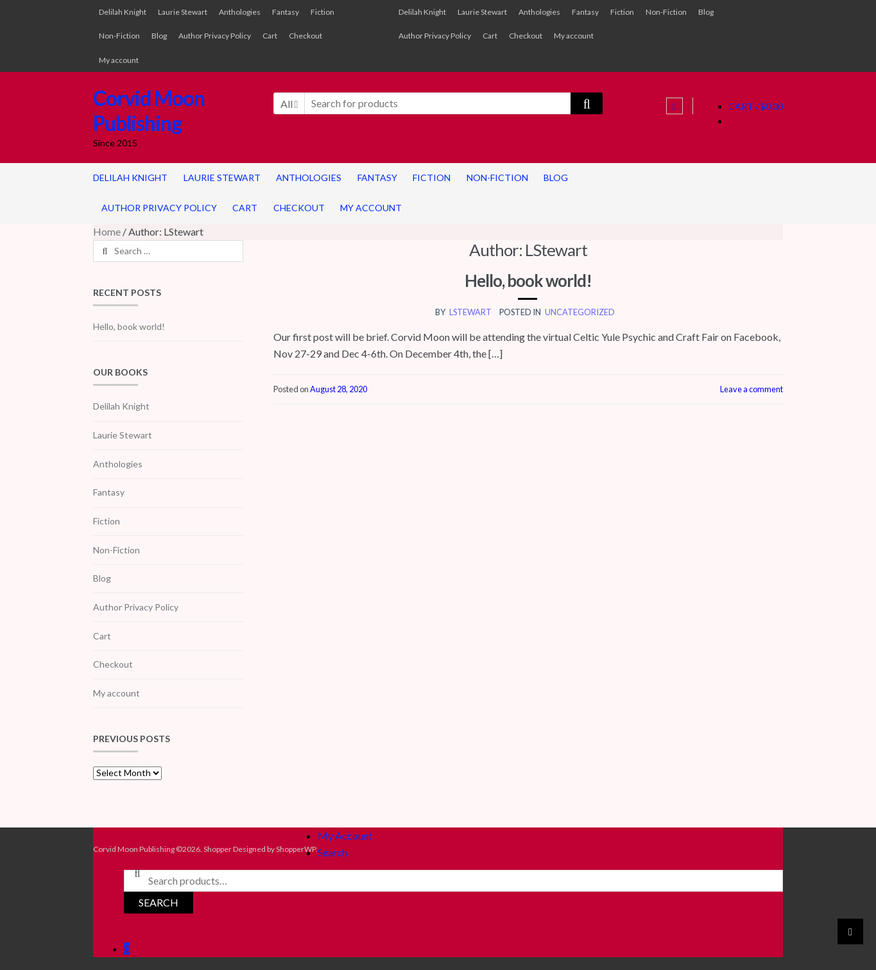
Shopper (217, 849)
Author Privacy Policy (214, 35)
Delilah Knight (122, 12)
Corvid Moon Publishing (149, 110)
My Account (345, 835)
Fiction (322, 12)
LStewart (470, 312)
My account (119, 60)
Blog (159, 35)
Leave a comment (751, 389)
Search (332, 852)
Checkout (305, 35)
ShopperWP (296, 849)
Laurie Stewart (182, 12)
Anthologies (240, 12)
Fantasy (285, 12)
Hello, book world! (528, 280)
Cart (269, 35)
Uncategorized (580, 312)
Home (107, 231)
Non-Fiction (119, 35)
